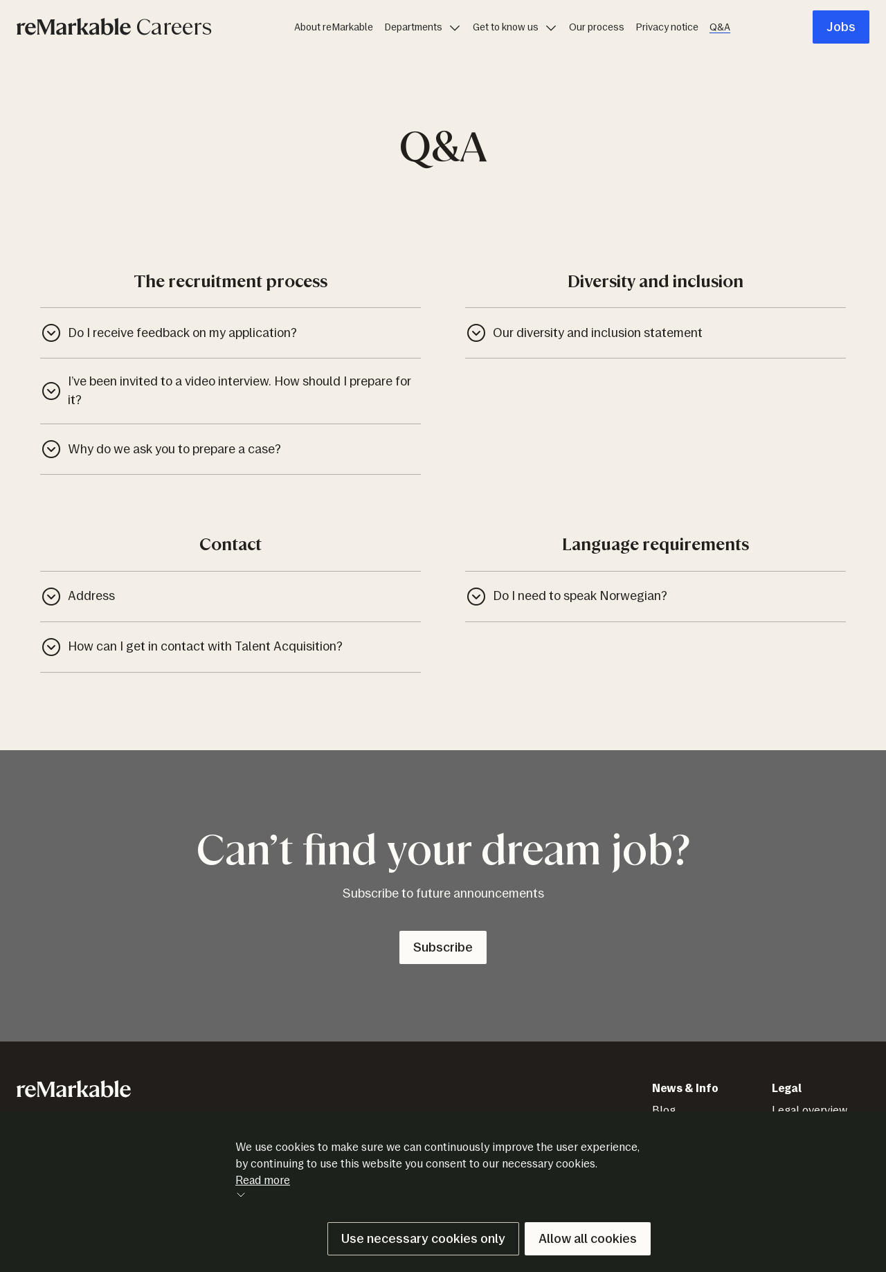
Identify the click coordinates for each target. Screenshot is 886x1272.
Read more (262, 1187)
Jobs (841, 27)
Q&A (719, 27)
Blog (664, 1110)
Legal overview (809, 1110)
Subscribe (443, 947)
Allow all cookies (588, 1238)
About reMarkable (333, 27)
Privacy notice (666, 27)
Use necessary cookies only (423, 1238)
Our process (596, 27)
